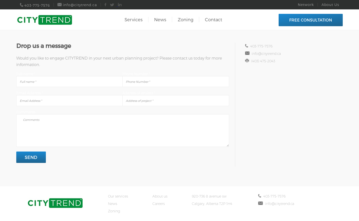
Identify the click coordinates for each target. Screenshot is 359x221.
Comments (25, 112)
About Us (330, 4)
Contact (213, 19)
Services (134, 19)
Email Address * (29, 93)
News (160, 19)
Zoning (185, 19)
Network (306, 4)
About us (159, 196)
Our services (118, 196)
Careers (158, 203)
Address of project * (138, 93)
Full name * (26, 74)
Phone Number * (136, 74)
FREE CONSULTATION (310, 20)
